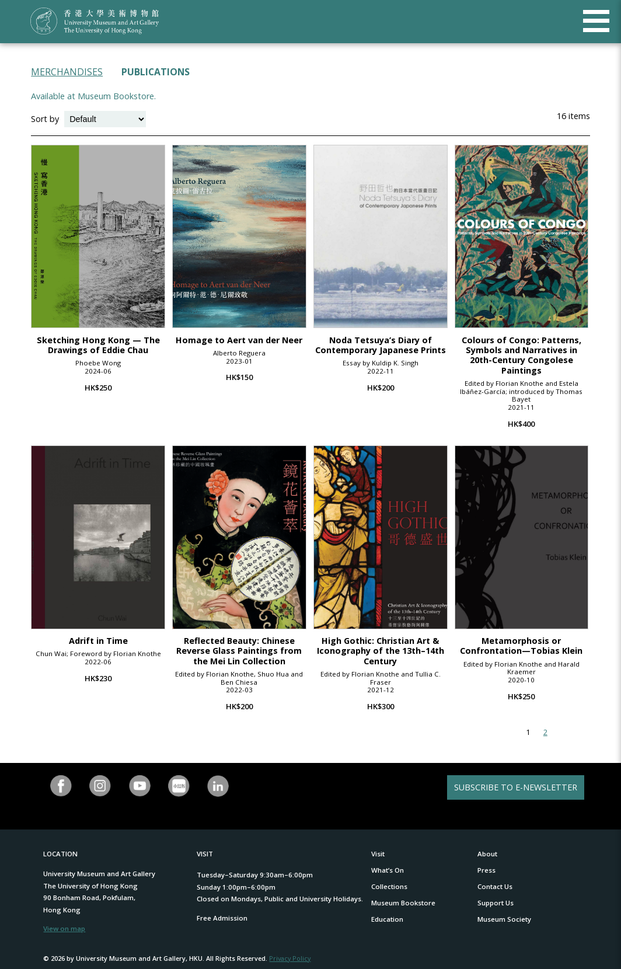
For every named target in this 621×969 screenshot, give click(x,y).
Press (486, 870)
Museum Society (504, 919)
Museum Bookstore (403, 902)
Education (387, 919)
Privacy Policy (289, 958)
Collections (389, 886)
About (487, 853)
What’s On (387, 870)
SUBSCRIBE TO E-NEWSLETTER (515, 787)
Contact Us (494, 886)
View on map (64, 928)
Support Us (495, 902)
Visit (378, 853)
